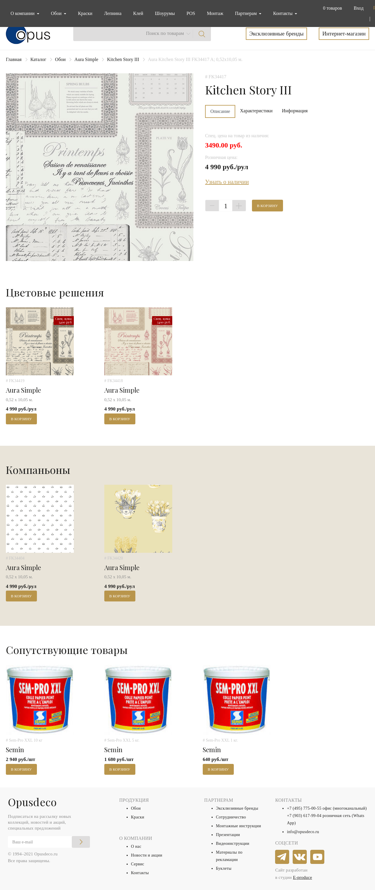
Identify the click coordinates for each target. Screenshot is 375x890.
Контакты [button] (283, 13)
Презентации (228, 835)
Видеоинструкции (232, 843)
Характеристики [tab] (256, 110)
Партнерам (246, 13)
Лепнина (112, 13)
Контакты (140, 873)
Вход (359, 8)
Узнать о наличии (227, 182)
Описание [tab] (220, 111)
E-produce (302, 877)
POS (191, 13)
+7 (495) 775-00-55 (304, 808)
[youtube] (317, 857)
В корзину (267, 206)
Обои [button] (57, 13)
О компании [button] (23, 13)
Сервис (137, 864)
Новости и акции (146, 855)
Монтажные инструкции (238, 826)
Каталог (38, 59)
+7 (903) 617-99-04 (304, 815)
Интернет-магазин (344, 33)
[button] (331, 8)
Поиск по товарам (165, 33)
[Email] (49, 842)
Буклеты (223, 868)
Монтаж (215, 13)
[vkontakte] (300, 857)
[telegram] (282, 857)
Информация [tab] (295, 110)
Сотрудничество (231, 817)
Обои (60, 59)
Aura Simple (86, 59)
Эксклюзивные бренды (276, 33)
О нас (136, 846)
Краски (85, 13)
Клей (138, 13)
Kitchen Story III (123, 59)
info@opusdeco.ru (303, 832)
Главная (14, 59)
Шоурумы (165, 13)
